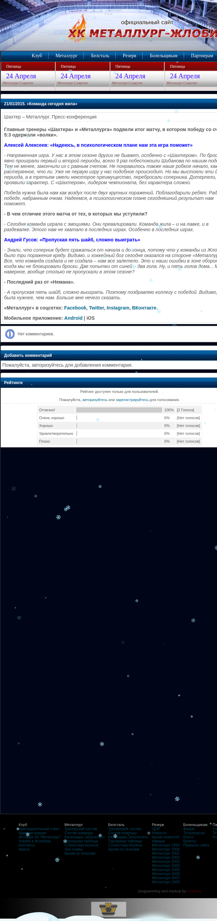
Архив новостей (165, 837)
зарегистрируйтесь (132, 400)
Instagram (118, 308)
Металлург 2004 (166, 865)
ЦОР (156, 829)
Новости (159, 833)
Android (73, 318)
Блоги (188, 837)
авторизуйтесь (95, 400)
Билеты (189, 841)
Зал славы (74, 849)
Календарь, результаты (85, 837)
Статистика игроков (81, 845)
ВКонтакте (144, 308)
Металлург (67, 55)
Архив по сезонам (80, 853)
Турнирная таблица (81, 841)
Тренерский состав (81, 829)
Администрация (32, 833)
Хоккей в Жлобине (35, 841)
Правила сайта (196, 845)
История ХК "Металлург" (40, 837)
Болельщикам (163, 55)
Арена (24, 849)
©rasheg (194, 891)
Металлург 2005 (166, 870)
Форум (188, 829)
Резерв (129, 55)
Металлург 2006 (166, 874)
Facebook (75, 308)
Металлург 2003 (166, 861)
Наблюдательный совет (39, 829)
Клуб (37, 55)
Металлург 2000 (166, 849)
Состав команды (79, 833)
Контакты (27, 845)
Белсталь (100, 55)
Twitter (96, 308)
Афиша (158, 841)
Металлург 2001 (166, 853)
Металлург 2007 (166, 878)
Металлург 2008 (166, 882)
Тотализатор (193, 833)
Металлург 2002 (166, 857)
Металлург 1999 (166, 845)
